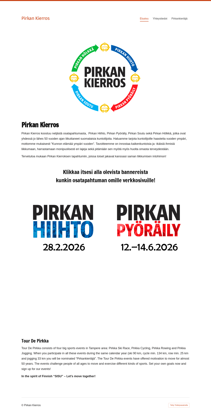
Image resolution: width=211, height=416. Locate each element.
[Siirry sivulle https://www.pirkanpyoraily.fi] (148, 226)
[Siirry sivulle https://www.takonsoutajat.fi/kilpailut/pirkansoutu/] (63, 295)
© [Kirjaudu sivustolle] (22, 405)
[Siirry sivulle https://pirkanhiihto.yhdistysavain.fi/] (63, 226)
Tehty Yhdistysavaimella (179, 405)
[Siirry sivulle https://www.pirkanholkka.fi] (148, 295)
